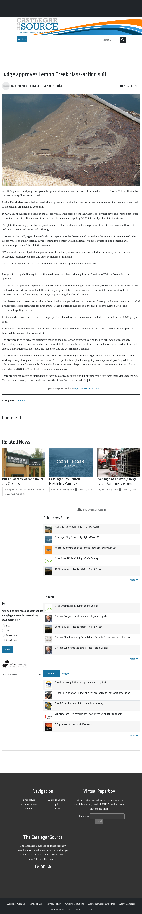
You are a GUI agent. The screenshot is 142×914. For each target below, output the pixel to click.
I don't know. (12, 635)
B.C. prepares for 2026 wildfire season (74, 724)
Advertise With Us (16, 903)
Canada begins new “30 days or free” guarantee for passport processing (92, 693)
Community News (29, 804)
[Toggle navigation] (22, 39)
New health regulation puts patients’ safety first (80, 682)
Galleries (29, 808)
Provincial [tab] (51, 673)
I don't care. (11, 640)
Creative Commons (74, 903)
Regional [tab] (67, 673)
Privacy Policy (54, 903)
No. (7, 630)
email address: (82, 816)
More (134, 579)
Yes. (8, 625)
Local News (29, 799)
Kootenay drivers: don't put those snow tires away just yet (85, 547)
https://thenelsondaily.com (86, 388)
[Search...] (110, 40)
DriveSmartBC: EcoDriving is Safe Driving (76, 558)
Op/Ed (57, 804)
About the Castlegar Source (101, 903)
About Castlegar (127, 903)
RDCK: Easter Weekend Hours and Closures (77, 526)
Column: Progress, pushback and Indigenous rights (81, 616)
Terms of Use (35, 903)
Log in (89, 909)
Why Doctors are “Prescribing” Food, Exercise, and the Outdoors (88, 714)
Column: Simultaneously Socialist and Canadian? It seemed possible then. (93, 637)
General (21, 400)
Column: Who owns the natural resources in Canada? (82, 647)
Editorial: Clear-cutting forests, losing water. (78, 568)
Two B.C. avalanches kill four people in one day (79, 703)
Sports (56, 808)
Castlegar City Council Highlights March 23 (77, 537)
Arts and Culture (56, 799)
